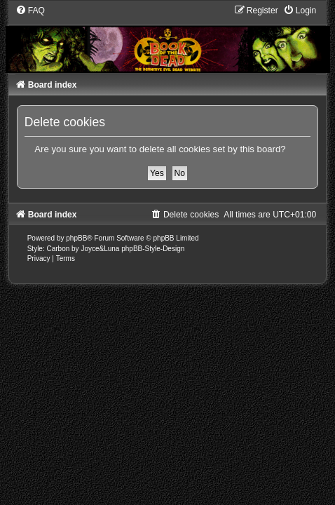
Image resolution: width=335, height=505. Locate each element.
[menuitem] (30, 10)
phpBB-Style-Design (152, 248)
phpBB (76, 238)
